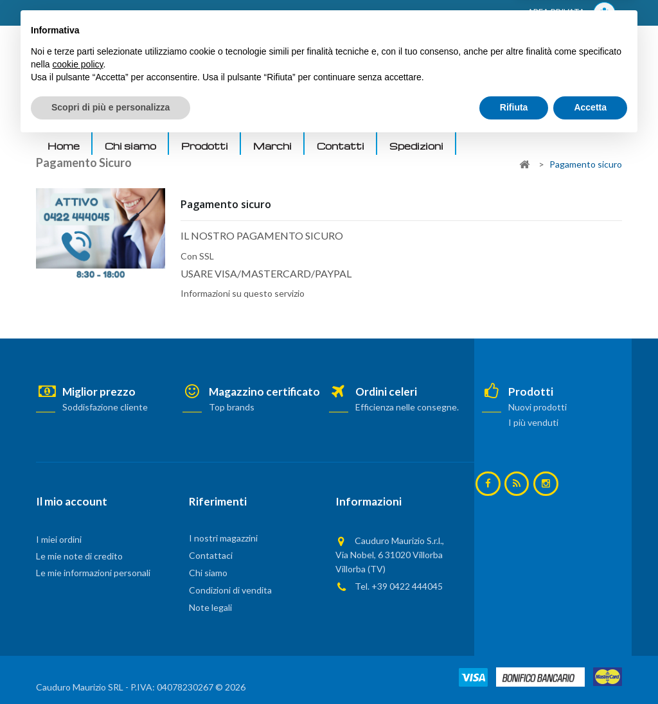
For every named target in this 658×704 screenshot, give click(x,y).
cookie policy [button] (77, 625)
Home (64, 146)
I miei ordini (59, 539)
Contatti (340, 146)
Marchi (272, 146)
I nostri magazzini (223, 537)
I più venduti (533, 422)
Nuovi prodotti (537, 406)
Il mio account (71, 501)
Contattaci (211, 555)
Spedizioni (416, 146)
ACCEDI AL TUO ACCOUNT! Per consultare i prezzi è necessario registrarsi (198, 13)
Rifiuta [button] (514, 669)
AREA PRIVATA (572, 13)
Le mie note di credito (79, 555)
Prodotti (204, 146)
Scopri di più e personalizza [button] (110, 669)
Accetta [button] (590, 669)
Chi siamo (130, 146)
